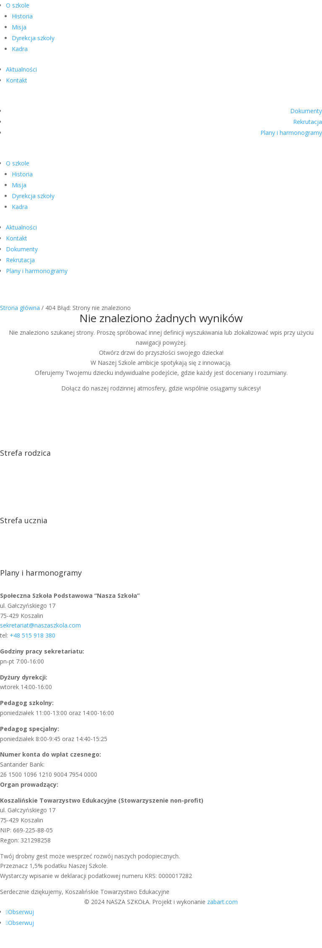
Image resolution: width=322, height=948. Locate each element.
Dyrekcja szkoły (33, 38)
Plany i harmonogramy (291, 133)
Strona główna (20, 308)
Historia (22, 16)
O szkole (17, 5)
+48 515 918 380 (32, 635)
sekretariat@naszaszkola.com (40, 625)
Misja (19, 27)
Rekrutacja (307, 122)
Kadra (20, 49)
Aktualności (21, 69)
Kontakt (16, 80)
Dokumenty (306, 111)
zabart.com (222, 902)
